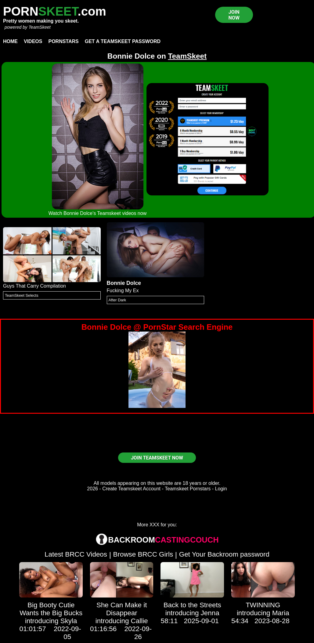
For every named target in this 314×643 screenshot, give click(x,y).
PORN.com (54, 11)
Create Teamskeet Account (131, 488)
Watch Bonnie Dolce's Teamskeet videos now (97, 213)
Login (221, 488)
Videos (33, 41)
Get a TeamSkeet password (123, 41)
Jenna (210, 613)
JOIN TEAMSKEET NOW (157, 458)
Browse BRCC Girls (143, 554)
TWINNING (263, 605)
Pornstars (63, 41)
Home (10, 41)
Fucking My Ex (123, 290)
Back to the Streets (192, 605)
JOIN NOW (234, 15)
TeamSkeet (39, 27)
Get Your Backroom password (224, 554)
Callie (139, 621)
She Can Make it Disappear (121, 609)
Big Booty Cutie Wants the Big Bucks (51, 609)
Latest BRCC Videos (76, 554)
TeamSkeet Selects (21, 295)
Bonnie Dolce (124, 283)
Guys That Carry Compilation (34, 286)
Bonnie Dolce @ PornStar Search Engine (157, 327)
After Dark (117, 300)
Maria (280, 613)
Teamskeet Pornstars (188, 488)
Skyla (68, 621)
